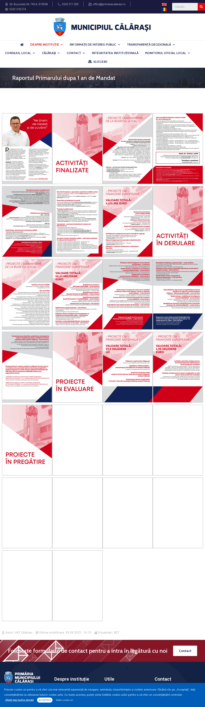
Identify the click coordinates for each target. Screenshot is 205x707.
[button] (61, 45)
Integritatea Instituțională (115, 53)
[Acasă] (22, 46)
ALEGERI (100, 61)
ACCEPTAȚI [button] (45, 700)
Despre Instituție (46, 45)
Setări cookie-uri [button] (64, 700)
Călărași (51, 53)
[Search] (201, 7)
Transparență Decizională (151, 45)
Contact (76, 53)
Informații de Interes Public (95, 45)
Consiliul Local (20, 53)
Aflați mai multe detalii (19, 700)
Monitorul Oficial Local (167, 53)
